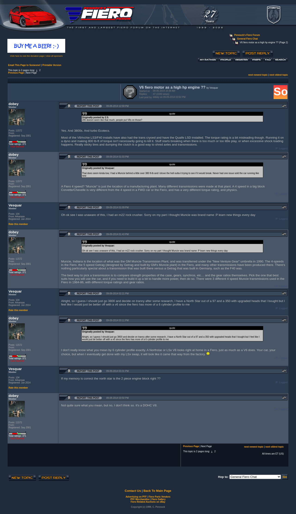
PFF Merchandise (140, 499)
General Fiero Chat (247, 38)
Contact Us (133, 490)
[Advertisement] (63, 92)
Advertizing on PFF (136, 496)
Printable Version (51, 65)
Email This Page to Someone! (24, 65)
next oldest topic (279, 75)
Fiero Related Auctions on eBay (148, 502)
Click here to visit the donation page (27, 56)
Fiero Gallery (158, 499)
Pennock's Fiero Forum (247, 35)
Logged (283, 148)
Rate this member (18, 224)
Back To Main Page (157, 490)
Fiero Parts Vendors (159, 496)
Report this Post (88, 106)
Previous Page (16, 73)
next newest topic (258, 75)
